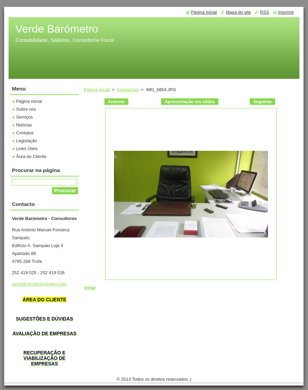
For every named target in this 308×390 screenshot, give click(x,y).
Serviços (24, 117)
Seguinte (262, 101)
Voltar (90, 287)
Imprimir (286, 12)
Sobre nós (26, 109)
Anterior (116, 101)
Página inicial (97, 89)
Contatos (25, 132)
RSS (264, 12)
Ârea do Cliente (31, 156)
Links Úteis (27, 148)
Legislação (26, 140)
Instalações (128, 89)
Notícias (24, 124)
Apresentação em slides (190, 101)
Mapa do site (238, 12)
